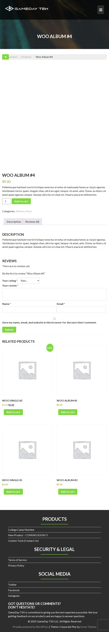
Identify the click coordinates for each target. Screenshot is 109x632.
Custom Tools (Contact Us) (23, 540)
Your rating (9, 280)
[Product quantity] (6, 201)
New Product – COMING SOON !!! (28, 535)
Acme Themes (88, 626)
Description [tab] (14, 221)
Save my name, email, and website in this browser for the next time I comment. (49, 322)
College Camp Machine (21, 529)
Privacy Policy (16, 565)
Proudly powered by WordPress (31, 626)
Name (6, 303)
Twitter (12, 584)
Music (28, 211)
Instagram (14, 595)
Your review (10, 285)
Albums (20, 211)
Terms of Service (17, 559)
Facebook (14, 590)
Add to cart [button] (13, 412)
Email (61, 303)
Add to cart (21, 201)
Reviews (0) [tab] (32, 221)
